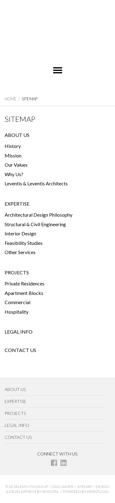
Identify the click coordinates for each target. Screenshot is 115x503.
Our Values (16, 165)
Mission (13, 155)
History (13, 146)
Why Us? (14, 174)
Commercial (17, 302)
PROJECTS (17, 272)
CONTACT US (20, 350)
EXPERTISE (17, 204)
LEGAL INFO (19, 332)
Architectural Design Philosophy (38, 215)
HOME (11, 98)
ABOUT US (17, 135)
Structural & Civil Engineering (35, 224)
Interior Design (20, 233)
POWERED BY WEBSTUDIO (86, 491)
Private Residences (24, 283)
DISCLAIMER (62, 486)
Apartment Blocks (24, 293)
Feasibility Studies (24, 243)
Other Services (20, 252)
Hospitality (17, 312)
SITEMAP (84, 486)
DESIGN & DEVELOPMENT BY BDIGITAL (57, 488)
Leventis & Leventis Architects (36, 183)
